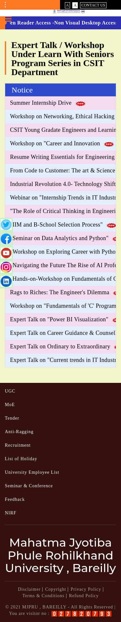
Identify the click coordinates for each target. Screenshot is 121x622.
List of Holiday (21, 458)
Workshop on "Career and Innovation (55, 143)
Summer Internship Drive (41, 103)
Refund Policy (84, 595)
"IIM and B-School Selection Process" (56, 224)
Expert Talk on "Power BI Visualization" (59, 319)
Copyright (55, 589)
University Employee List (32, 472)
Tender (12, 418)
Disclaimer (29, 589)
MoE (10, 404)
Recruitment (18, 445)
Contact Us (93, 5)
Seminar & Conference (29, 485)
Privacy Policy (86, 589)
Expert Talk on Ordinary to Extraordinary (60, 346)
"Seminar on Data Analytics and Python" (59, 238)
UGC (10, 391)
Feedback (15, 499)
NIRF (10, 512)
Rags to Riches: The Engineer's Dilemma (59, 292)
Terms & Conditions (43, 595)
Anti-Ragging (19, 431)
